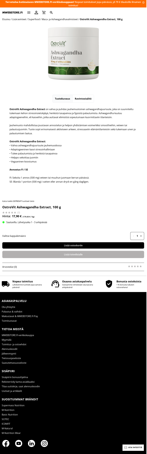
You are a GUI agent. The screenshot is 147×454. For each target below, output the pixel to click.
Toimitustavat (9, 320)
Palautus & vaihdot (12, 311)
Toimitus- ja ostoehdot (14, 344)
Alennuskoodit (9, 349)
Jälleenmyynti (9, 353)
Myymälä (6, 339)
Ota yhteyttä (8, 307)
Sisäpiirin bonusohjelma (15, 377)
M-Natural (7, 428)
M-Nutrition (8, 410)
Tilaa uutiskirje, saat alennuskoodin (21, 386)
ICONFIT (6, 423)
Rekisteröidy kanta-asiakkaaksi (18, 381)
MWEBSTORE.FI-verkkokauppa (18, 335)
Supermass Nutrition (13, 405)
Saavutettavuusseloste (14, 362)
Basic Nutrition (10, 414)
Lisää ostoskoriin (73, 245)
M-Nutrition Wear (11, 433)
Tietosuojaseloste (11, 358)
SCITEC (5, 419)
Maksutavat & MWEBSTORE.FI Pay (20, 316)
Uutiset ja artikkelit (12, 391)
